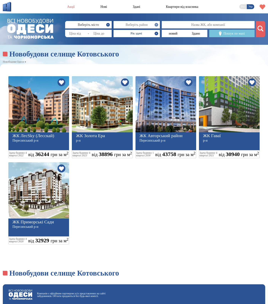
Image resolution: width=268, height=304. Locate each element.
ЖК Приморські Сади (33, 222)
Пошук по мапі (232, 33)
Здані (136, 6)
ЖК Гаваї (212, 135)
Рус (243, 6)
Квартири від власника (182, 6)
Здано (196, 33)
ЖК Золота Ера (90, 135)
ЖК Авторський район (161, 135)
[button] (137, 33)
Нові (103, 6)
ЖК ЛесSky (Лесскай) (33, 135)
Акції (71, 6)
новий (173, 33)
